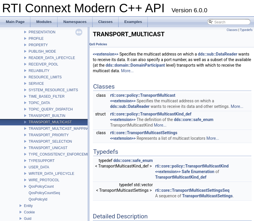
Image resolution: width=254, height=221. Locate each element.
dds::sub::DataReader (217, 54)
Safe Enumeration (198, 171)
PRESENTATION (42, 32)
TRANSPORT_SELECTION (50, 141)
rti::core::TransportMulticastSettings (143, 132)
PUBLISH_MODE (42, 51)
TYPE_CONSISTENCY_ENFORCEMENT (61, 154)
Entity (28, 206)
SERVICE (36, 84)
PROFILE (36, 39)
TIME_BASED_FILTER (47, 96)
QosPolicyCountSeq (44, 193)
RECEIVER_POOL (43, 64)
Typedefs (246, 30)
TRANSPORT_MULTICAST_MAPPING (59, 129)
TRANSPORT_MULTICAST (50, 122)
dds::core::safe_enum (193, 119)
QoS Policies (98, 44)
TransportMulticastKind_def (180, 177)
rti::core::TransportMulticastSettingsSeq (192, 190)
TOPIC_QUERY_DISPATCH (51, 109)
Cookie (29, 212)
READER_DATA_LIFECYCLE (52, 58)
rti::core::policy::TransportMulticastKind (192, 166)
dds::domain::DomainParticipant (135, 65)
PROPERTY (38, 45)
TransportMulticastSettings (207, 196)
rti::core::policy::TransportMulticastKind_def (150, 114)
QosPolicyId (38, 199)
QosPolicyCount (41, 186)
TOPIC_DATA (39, 103)
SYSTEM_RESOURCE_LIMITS (53, 90)
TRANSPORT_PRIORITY (49, 135)
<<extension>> (106, 54)
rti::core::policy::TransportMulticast (142, 95)
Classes (232, 30)
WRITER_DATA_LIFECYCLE (51, 174)
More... (127, 70)
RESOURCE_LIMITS (45, 77)
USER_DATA (39, 167)
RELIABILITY (39, 71)
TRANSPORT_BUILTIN (47, 116)
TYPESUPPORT (42, 161)
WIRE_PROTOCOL (44, 180)
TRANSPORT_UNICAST (48, 148)
